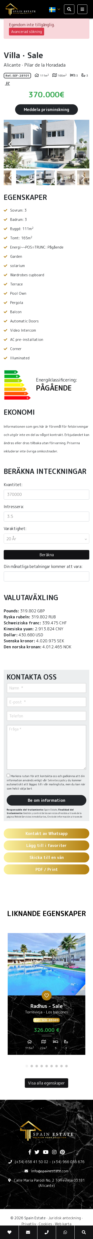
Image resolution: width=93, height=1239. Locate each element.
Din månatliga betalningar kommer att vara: (43, 566)
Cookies (45, 1224)
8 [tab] (61, 1066)
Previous (10, 144)
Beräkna (46, 554)
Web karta (63, 1224)
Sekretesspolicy (58, 780)
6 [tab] (51, 1066)
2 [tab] (32, 1066)
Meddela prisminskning (46, 109)
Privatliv (29, 1224)
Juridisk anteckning (64, 1218)
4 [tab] (41, 1066)
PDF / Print (46, 869)
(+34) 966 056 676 (68, 1161)
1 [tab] (27, 1066)
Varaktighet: (15, 528)
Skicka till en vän (47, 857)
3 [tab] (36, 1066)
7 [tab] (56, 1066)
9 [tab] (66, 1066)
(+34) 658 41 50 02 (31, 1161)
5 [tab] (46, 1066)
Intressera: (14, 506)
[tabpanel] (46, 996)
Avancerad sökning (26, 31)
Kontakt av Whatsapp (47, 833)
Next (83, 144)
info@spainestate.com (49, 1171)
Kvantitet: (13, 484)
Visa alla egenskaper (46, 1083)
